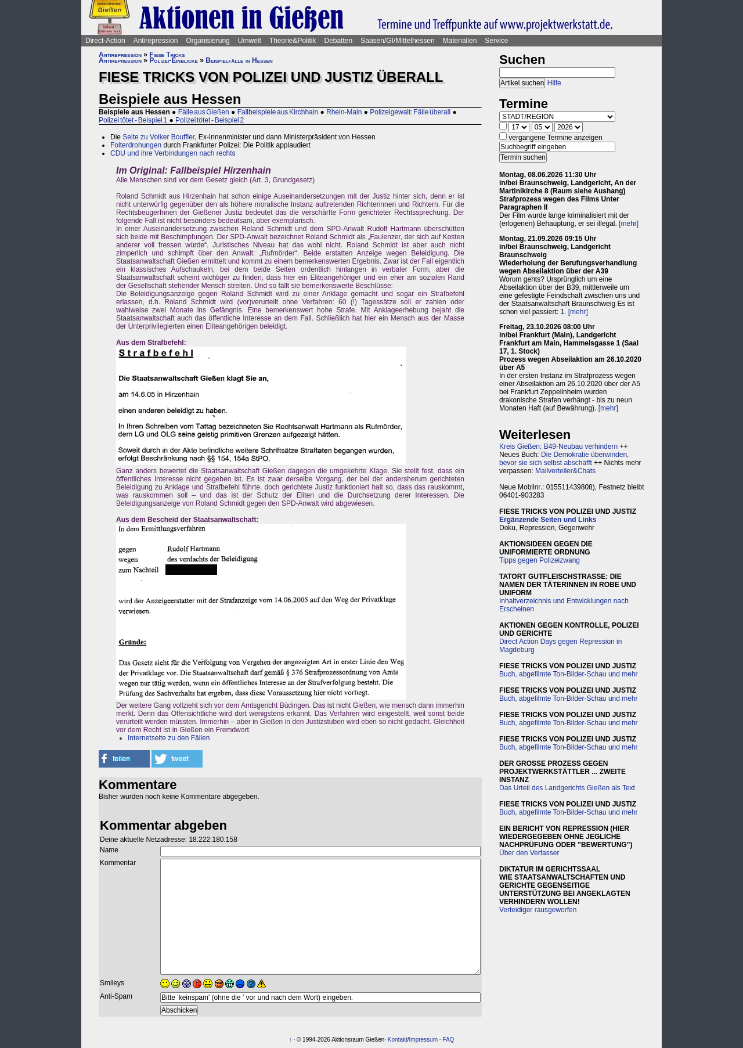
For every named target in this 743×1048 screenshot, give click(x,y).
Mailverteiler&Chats (565, 471)
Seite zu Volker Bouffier (158, 137)
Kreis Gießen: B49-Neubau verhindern (558, 446)
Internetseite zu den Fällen (169, 738)
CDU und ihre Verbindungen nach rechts (172, 153)
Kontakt (397, 1039)
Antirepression (156, 41)
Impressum (423, 1039)
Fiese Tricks (167, 55)
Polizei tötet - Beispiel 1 (133, 120)
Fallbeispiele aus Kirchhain (277, 112)
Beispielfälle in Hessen (239, 60)
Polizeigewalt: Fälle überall (410, 112)
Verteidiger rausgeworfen (537, 910)
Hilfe (554, 83)
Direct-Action (105, 41)
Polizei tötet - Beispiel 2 (209, 120)
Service (496, 41)
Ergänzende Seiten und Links (547, 520)
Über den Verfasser (529, 853)
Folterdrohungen (135, 145)
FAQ (448, 1039)
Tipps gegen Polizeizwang (539, 560)
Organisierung (207, 41)
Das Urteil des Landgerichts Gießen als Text (567, 788)
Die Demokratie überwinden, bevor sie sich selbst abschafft (564, 459)
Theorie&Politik (292, 41)
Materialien (460, 41)
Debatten (338, 41)
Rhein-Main (344, 112)
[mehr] (629, 223)
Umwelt (249, 41)
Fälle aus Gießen (203, 112)
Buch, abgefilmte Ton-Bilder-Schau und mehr (568, 674)
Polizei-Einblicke (173, 60)
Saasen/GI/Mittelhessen (397, 41)
